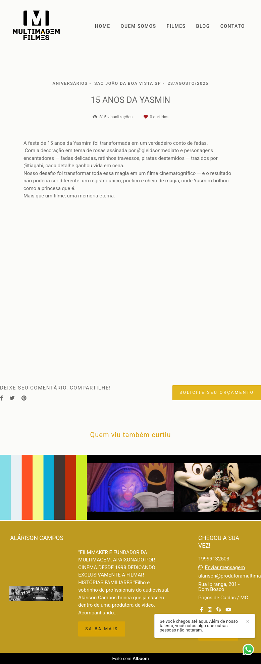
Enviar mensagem (225, 567)
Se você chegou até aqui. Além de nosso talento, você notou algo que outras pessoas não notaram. (199, 625)
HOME (102, 26)
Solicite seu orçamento (216, 392)
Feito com (130, 658)
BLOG (203, 26)
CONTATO (232, 26)
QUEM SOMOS (138, 26)
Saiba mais (101, 628)
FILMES (176, 26)
